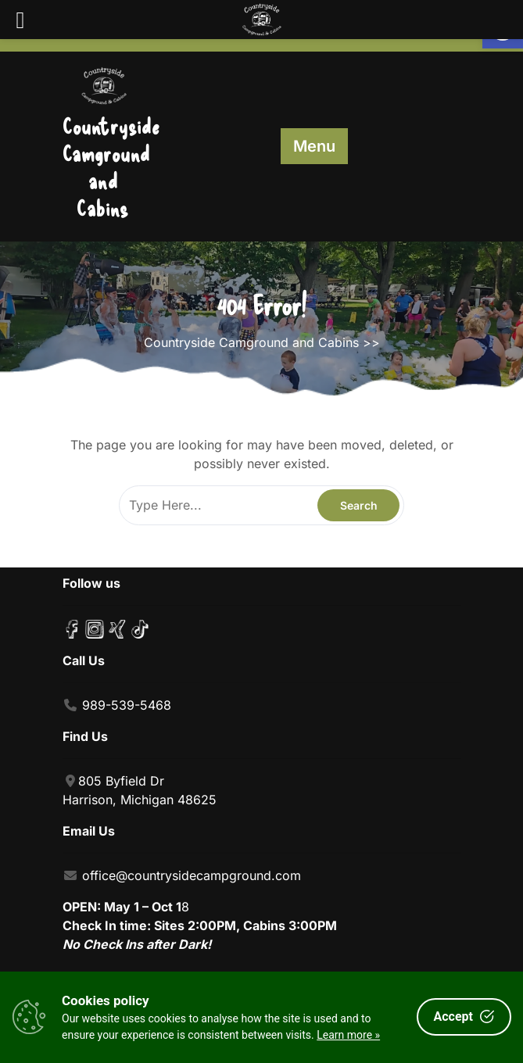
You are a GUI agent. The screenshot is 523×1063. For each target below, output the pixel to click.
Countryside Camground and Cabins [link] (111, 167)
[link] (103, 82)
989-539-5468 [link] (126, 705)
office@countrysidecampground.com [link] (191, 875)
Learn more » (348, 1035)
